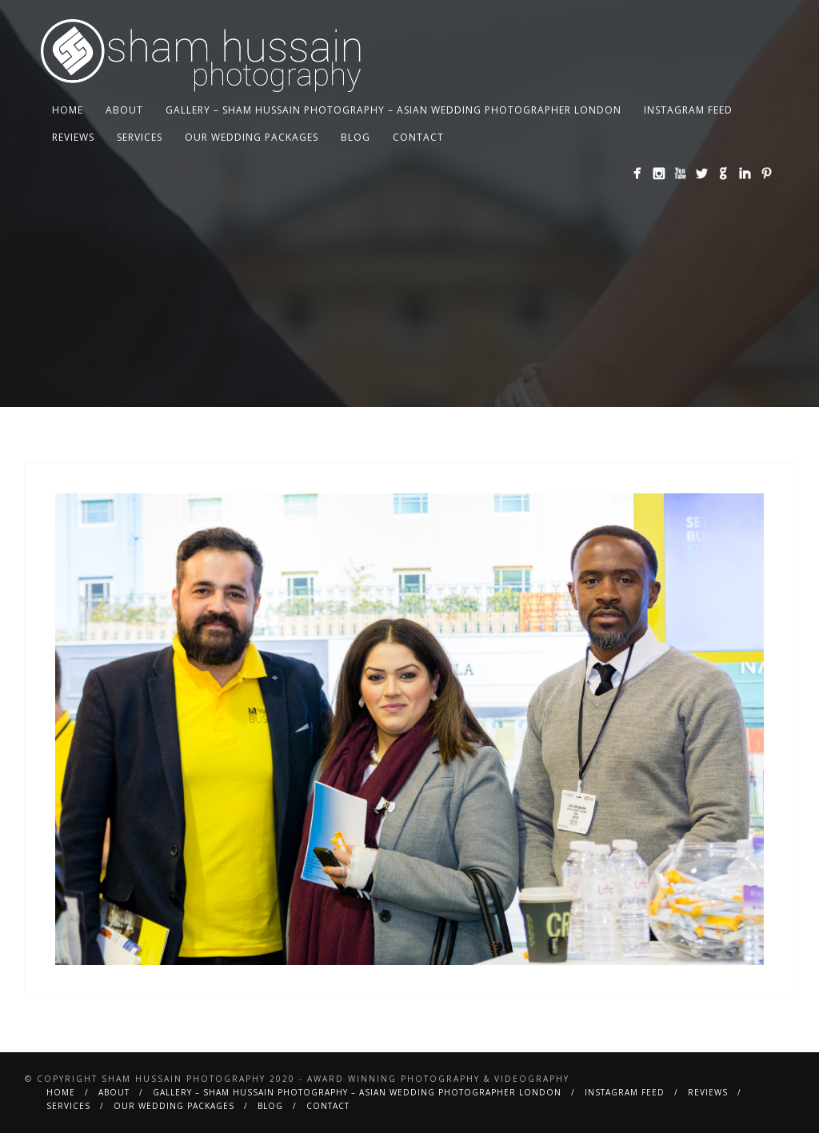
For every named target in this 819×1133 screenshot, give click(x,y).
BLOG (355, 137)
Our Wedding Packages (251, 137)
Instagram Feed (688, 110)
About (124, 110)
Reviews (73, 137)
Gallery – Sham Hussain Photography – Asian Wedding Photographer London (393, 110)
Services (139, 137)
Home (67, 110)
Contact (418, 137)
